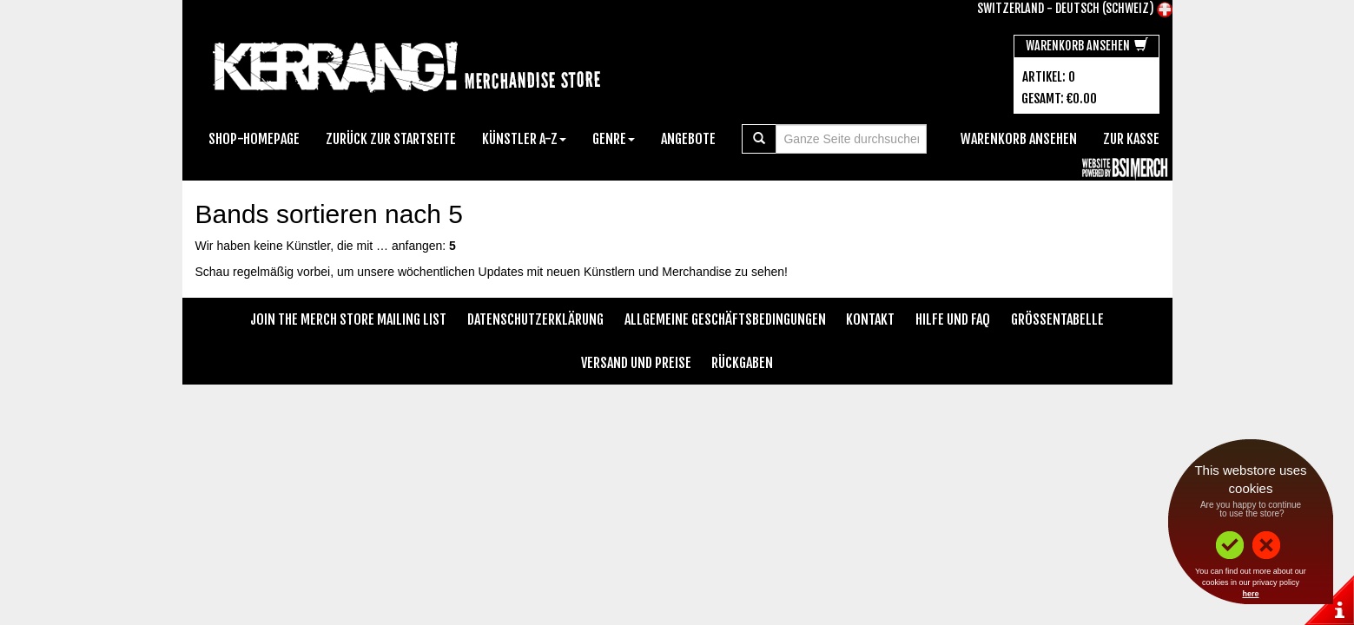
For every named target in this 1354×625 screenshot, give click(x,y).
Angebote (688, 139)
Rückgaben (742, 363)
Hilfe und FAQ (952, 319)
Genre (613, 139)
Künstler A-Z (524, 139)
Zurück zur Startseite (391, 139)
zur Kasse (1131, 139)
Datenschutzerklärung (535, 319)
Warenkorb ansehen (1087, 45)
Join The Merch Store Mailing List (348, 319)
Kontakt (870, 319)
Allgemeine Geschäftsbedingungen (725, 319)
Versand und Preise (636, 363)
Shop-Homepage (254, 139)
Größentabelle (1057, 319)
